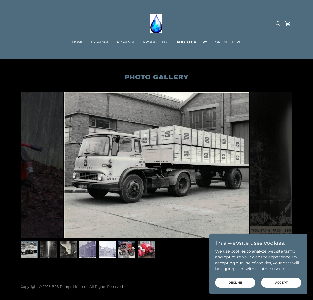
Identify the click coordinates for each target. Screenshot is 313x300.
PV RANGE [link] (126, 42)
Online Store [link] (228, 42)
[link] (156, 23)
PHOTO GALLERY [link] (192, 42)
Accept (281, 282)
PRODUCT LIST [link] (156, 42)
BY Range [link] (100, 42)
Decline (235, 282)
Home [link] (77, 42)
